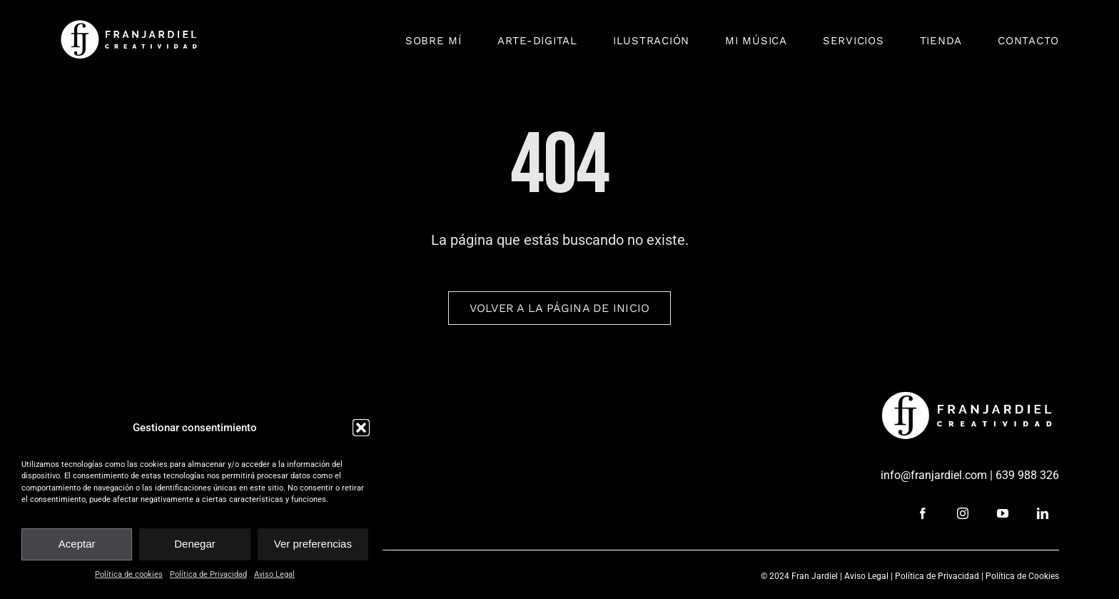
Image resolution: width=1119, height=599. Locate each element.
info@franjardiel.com (934, 475)
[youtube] (1002, 513)
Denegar (195, 544)
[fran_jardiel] (131, 24)
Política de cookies (129, 574)
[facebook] (922, 513)
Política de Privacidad (208, 574)
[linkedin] (1042, 513)
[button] (361, 428)
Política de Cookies (1022, 576)
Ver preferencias (313, 544)
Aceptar (77, 544)
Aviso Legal (274, 574)
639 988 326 (1027, 475)
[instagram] (962, 513)
